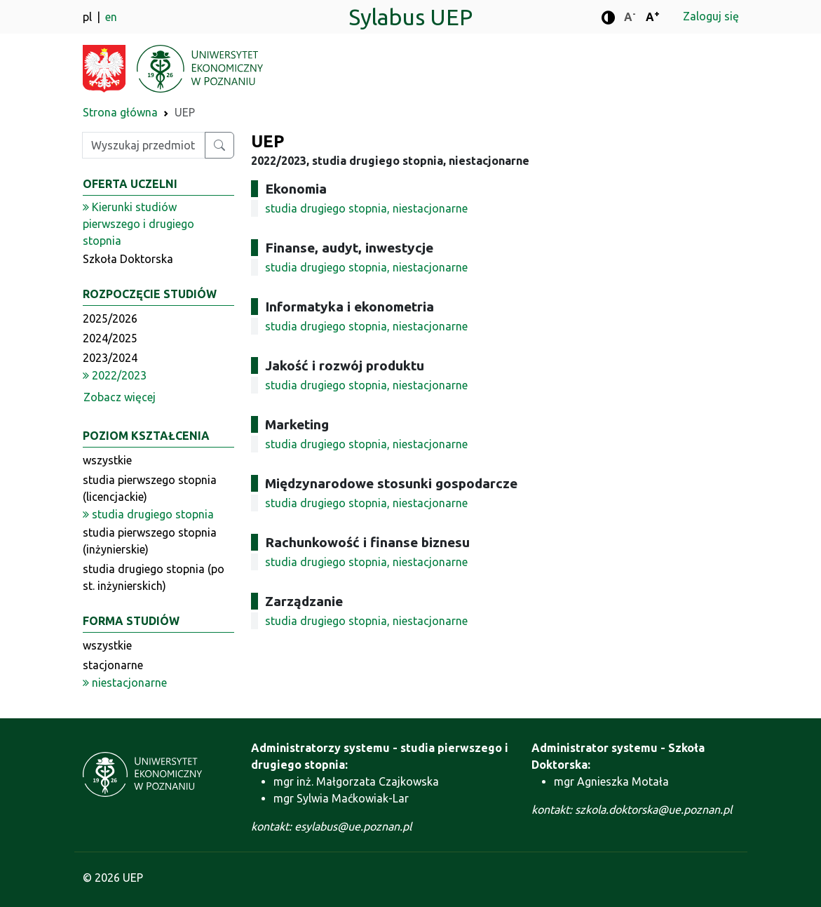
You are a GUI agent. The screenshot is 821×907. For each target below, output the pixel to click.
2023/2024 (110, 357)
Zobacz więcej (119, 397)
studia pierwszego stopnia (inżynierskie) (150, 541)
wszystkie (107, 460)
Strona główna (120, 112)
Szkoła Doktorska (128, 259)
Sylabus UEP (410, 16)
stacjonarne (113, 665)
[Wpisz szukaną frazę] (143, 145)
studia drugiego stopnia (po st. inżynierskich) (153, 577)
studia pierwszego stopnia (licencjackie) (150, 488)
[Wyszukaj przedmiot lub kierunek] (219, 145)
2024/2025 (110, 338)
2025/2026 (110, 318)
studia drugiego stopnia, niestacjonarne (366, 208)
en (111, 17)
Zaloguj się (711, 16)
